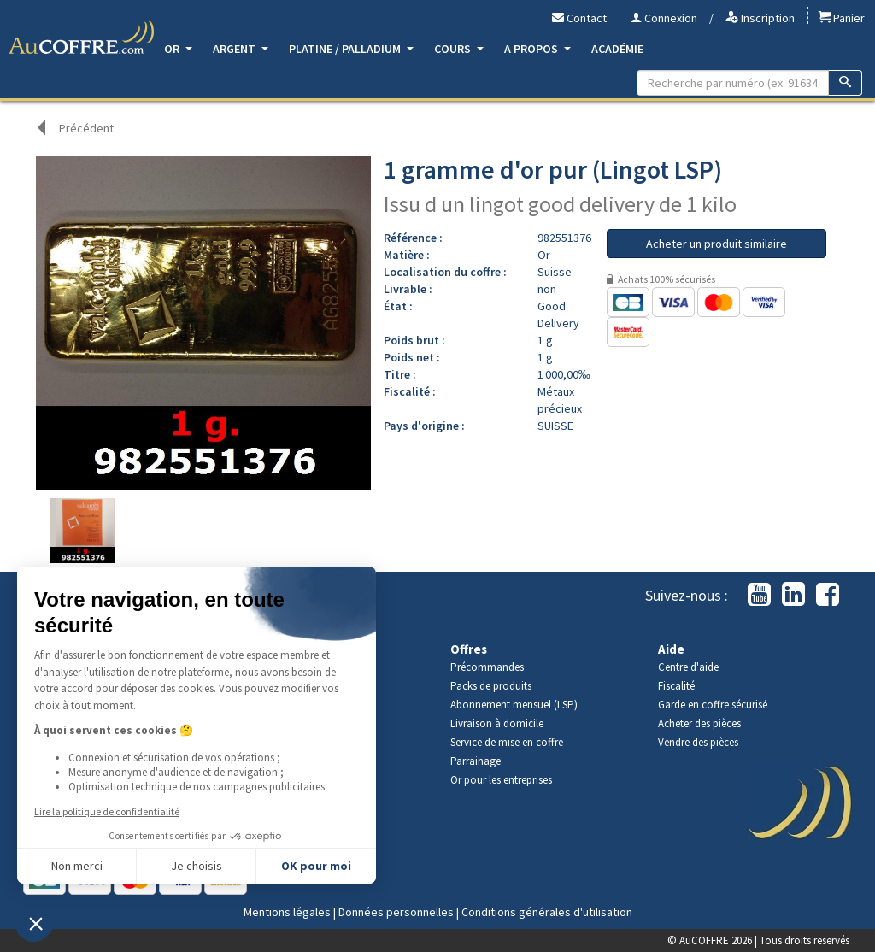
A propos (537, 48)
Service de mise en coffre (506, 742)
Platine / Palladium (351, 48)
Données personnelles (396, 912)
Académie (617, 48)
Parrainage (475, 761)
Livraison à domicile (496, 723)
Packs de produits (490, 686)
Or (178, 48)
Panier (842, 18)
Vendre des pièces (698, 742)
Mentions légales (287, 912)
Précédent (86, 128)
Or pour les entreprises (501, 780)
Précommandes (487, 667)
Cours (459, 48)
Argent (240, 48)
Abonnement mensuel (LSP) (514, 704)
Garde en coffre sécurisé (712, 704)
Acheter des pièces (699, 723)
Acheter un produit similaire (716, 243)
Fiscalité (676, 686)
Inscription (760, 18)
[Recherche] (845, 83)
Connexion (664, 18)
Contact (579, 18)
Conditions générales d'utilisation (546, 912)
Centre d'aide (688, 667)
